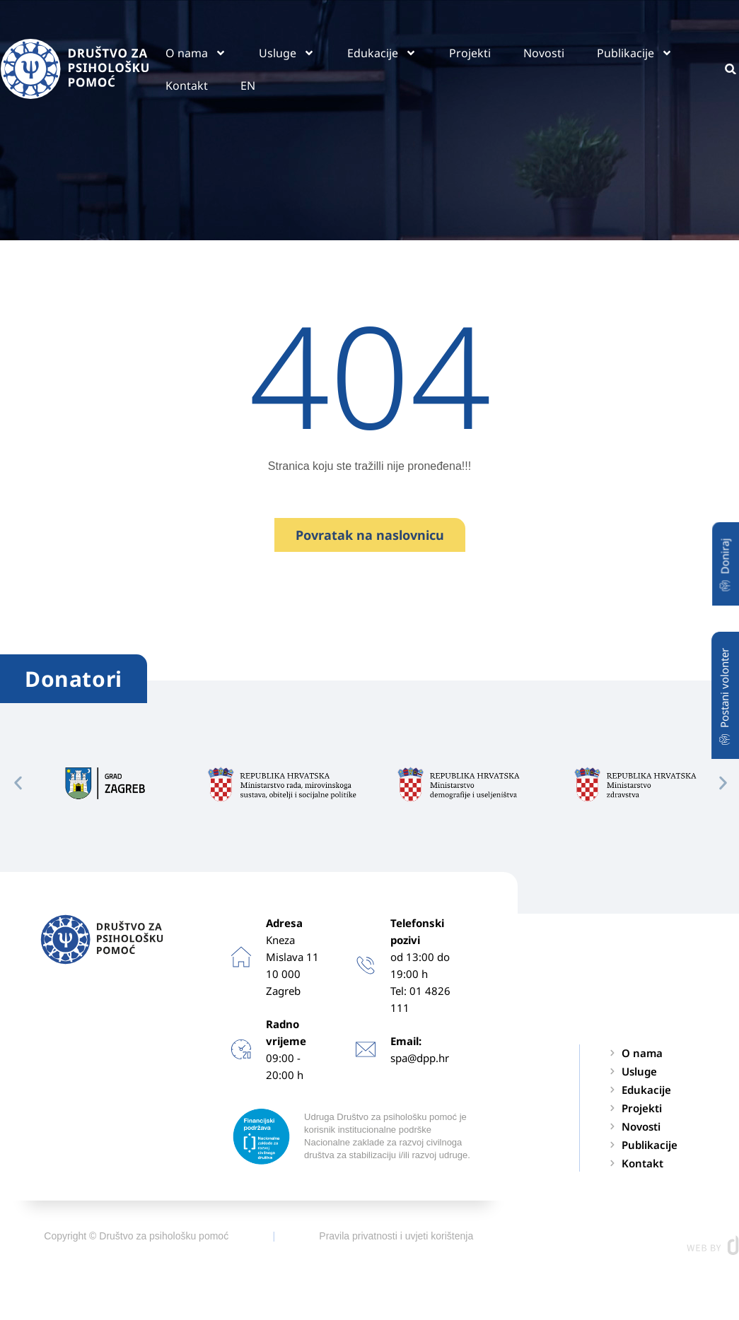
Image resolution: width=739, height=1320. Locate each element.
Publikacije (635, 53)
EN (247, 85)
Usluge (287, 53)
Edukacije (382, 53)
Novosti (543, 53)
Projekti (470, 53)
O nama (195, 53)
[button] (18, 782)
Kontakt (186, 85)
